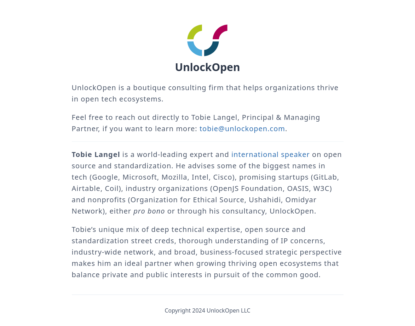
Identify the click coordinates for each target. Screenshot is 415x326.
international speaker (270, 154)
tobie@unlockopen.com (242, 128)
